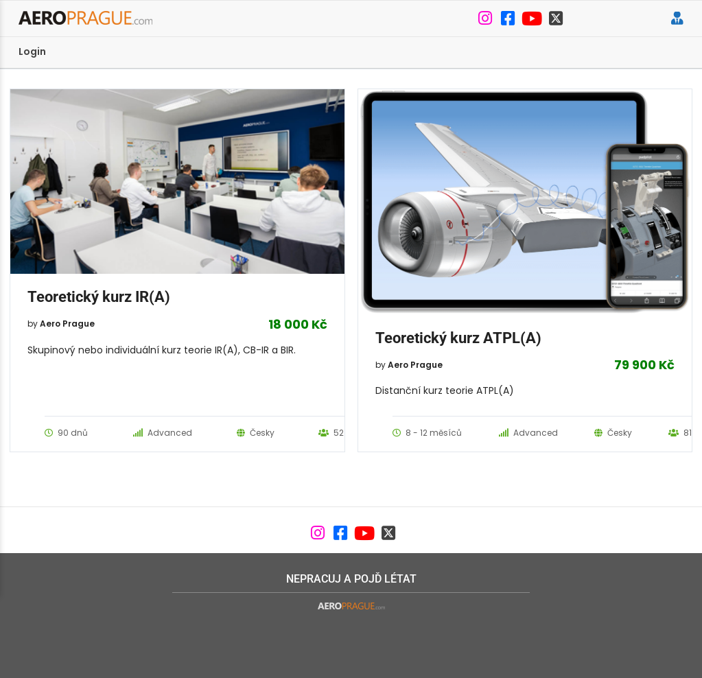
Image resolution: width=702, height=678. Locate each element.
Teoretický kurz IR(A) (98, 296)
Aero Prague (67, 323)
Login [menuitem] (32, 51)
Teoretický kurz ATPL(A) (458, 338)
